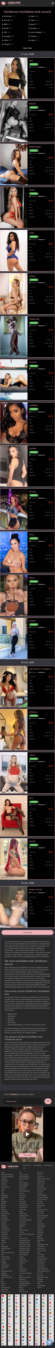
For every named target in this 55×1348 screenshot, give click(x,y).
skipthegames (41, 1226)
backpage (4, 1195)
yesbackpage (41, 1285)
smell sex (40, 1228)
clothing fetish (5, 1248)
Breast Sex (4, 1218)
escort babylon (23, 1185)
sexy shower (41, 1218)
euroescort (22, 1195)
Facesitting (22, 1203)
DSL (2, 1281)
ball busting (4, 1197)
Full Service (22, 1222)
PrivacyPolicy (37, 1165)
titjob (38, 1252)
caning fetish (5, 1230)
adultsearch (4, 1181)
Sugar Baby (40, 1240)
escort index (23, 1187)
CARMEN (33, 405)
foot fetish (22, 1218)
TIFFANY (33, 362)
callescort (4, 1226)
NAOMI (32, 841)
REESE (32, 104)
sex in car (40, 1213)
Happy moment (35, 889)
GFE (20, 1228)
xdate (39, 1283)
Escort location (48, 1165)
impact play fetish (24, 1244)
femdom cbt (23, 1207)
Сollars (39, 1287)
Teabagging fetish (42, 1244)
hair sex (21, 1232)
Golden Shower (24, 1230)
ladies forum (23, 1261)
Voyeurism (40, 1275)
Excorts (21, 1199)
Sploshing (40, 1232)
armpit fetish (5, 1187)
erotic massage (24, 1177)
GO (48, 1101)
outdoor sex (41, 1183)
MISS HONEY (35, 147)
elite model (4, 1289)
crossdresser (5, 1265)
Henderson (41, 67)
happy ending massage (26, 1234)
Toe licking (40, 1255)
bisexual (3, 1205)
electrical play (5, 1287)
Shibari (39, 1222)
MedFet (21, 1289)
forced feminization (25, 1220)
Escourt (21, 1193)
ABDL (3, 1172)
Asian (3, 1189)
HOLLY (32, 578)
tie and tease (41, 1250)
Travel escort (41, 1261)
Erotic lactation (24, 1175)
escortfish (22, 1189)
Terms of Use (27, 1165)
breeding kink (5, 1220)
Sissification (40, 1224)
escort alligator (23, 1183)
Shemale (39, 1220)
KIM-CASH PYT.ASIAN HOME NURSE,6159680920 (41, 669)
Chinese (3, 1242)
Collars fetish (5, 1257)
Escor (21, 1181)
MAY (31, 61)
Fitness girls (23, 1213)
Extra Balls (22, 1201)
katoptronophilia (24, 1252)
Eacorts (3, 1283)
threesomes (41, 1246)
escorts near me (24, 1191)
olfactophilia (41, 1181)
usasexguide (41, 1267)
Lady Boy (22, 1263)
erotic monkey (23, 1179)
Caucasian (4, 1234)
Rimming (39, 1201)
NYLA (31, 535)
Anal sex (4, 1185)
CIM (2, 1244)
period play (40, 1187)
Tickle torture (41, 1248)
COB (2, 1250)
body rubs (4, 1211)
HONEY (32, 621)
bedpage (4, 1201)
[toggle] (49, 1342)
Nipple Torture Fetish (43, 1179)
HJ (20, 1236)
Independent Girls (24, 1246)
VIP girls (39, 1273)
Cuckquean (4, 1267)
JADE (31, 233)
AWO (2, 1193)
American (4, 1183)
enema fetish (5, 1291)
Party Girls (40, 1185)
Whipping (40, 1279)
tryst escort (40, 1265)
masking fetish (23, 1281)
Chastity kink (5, 1238)
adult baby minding (7, 1175)
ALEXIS (32, 492)
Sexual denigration (43, 1216)
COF (2, 1255)
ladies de (22, 1259)
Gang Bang (22, 1224)
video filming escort (43, 1271)
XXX (24, 1168)
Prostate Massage (42, 1197)
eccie (3, 1285)
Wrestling (40, 1281)
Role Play (40, 1203)
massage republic (24, 1283)
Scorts (39, 1207)
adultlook (4, 1179)
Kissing (21, 1257)
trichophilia (40, 1263)
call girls (4, 1224)
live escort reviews (25, 1273)
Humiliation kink (24, 1242)
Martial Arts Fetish (24, 1277)
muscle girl (40, 1177)
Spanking (40, 1230)
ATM (2, 1191)
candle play (5, 1228)
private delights (42, 1195)
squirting (39, 1234)
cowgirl (3, 1261)
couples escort (5, 1259)
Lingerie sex (23, 1269)
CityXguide (4, 1246)
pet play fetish (41, 1189)
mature (21, 1287)
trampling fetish (42, 1259)
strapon (39, 1236)
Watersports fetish (43, 1277)
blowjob (3, 1209)
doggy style (5, 1275)
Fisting (21, 1211)
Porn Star (40, 1191)
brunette (3, 1222)
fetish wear (22, 1209)
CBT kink (4, 1236)
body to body (5, 1213)
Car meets (4, 1232)
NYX (31, 798)
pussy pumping (42, 1199)
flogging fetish (24, 1216)
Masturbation (23, 1285)
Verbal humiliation (42, 1269)
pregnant (40, 1193)
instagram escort (24, 1250)
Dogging (3, 1273)
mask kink (22, 1279)
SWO (38, 1242)
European (22, 1197)
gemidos (22, 1226)
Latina (21, 1265)
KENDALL (33, 712)
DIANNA (32, 448)
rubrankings (41, 1205)
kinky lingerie (23, 1255)
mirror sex (40, 1172)
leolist (21, 1267)
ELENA (32, 276)
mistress (39, 1175)
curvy (3, 1269)
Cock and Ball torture (7, 1252)
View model (27, 1155)
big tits (3, 1203)
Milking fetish (23, 1291)
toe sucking (41, 1257)
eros (20, 1172)
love (20, 1275)
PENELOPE (34, 319)
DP (2, 1279)
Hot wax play (23, 1238)
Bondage (4, 1216)
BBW (2, 1199)
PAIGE (32, 190)
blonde (3, 1207)
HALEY (32, 755)
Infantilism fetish (24, 1248)
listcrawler (22, 1271)
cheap (3, 1240)
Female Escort (23, 1205)
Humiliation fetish (24, 1240)
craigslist (4, 1263)
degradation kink (6, 1271)
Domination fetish (6, 1277)
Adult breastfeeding (7, 1177)
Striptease (40, 1238)
